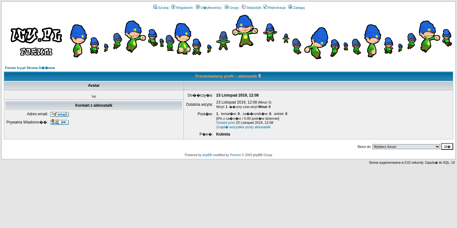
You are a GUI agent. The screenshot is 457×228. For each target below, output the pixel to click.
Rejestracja (274, 8)
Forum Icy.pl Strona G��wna (30, 68)
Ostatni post (225, 122)
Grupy (232, 8)
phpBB (207, 155)
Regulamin (182, 8)
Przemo (235, 155)
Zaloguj (296, 8)
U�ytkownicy (209, 8)
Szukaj (161, 8)
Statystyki (252, 8)
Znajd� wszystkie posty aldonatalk (243, 127)
